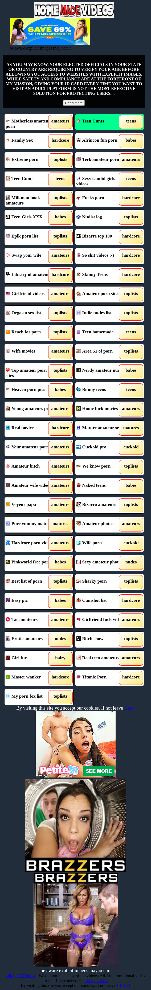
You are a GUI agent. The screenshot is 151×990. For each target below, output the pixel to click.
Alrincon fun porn (101, 141)
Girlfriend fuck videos (101, 620)
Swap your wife (30, 256)
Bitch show (101, 640)
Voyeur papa (30, 505)
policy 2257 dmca (20, 975)
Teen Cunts (90, 121)
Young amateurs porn (30, 409)
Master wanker (30, 678)
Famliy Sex (30, 141)
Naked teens (101, 486)
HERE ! (123, 985)
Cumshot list (101, 601)
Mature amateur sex (101, 429)
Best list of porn (30, 582)
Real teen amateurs (101, 659)
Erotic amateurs (30, 640)
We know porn (101, 467)
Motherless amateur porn (30, 122)
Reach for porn (30, 333)
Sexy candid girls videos (101, 179)
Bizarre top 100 (101, 237)
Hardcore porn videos (30, 544)
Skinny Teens (101, 275)
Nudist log (101, 218)
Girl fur (30, 659)
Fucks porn (101, 199)
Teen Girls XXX (30, 218)
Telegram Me (96, 980)
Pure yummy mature (30, 524)
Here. (129, 708)
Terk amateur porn (101, 160)
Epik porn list (30, 237)
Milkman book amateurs (30, 199)
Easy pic (30, 601)
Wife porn (101, 544)
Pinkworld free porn (30, 563)
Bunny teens (101, 390)
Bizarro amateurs (101, 505)
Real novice (30, 429)
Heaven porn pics (30, 390)
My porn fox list (30, 697)
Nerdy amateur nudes (101, 371)
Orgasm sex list (30, 314)
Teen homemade (101, 333)
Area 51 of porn (101, 352)
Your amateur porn (30, 448)
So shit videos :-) (101, 256)
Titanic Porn (101, 678)
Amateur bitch (30, 467)
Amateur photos (101, 524)
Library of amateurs (30, 275)
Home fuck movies (101, 409)
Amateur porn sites (101, 294)
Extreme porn (30, 160)
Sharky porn (101, 582)
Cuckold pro (101, 448)
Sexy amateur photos (101, 563)
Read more (74, 103)
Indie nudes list (101, 314)
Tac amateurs (30, 620)
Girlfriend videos (30, 294)
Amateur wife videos (30, 486)
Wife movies (30, 352)
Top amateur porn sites (30, 371)
